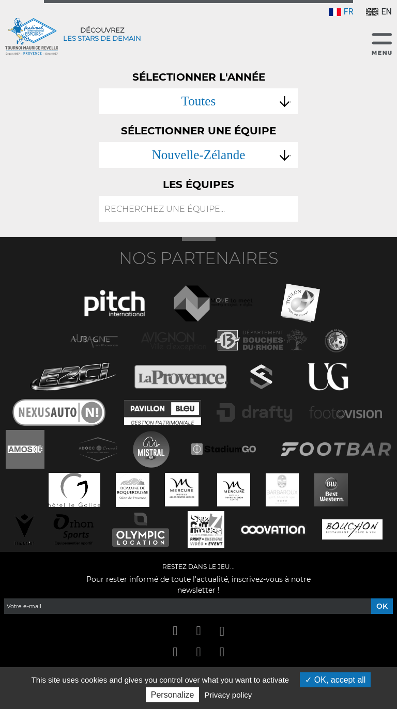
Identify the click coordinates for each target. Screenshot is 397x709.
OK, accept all (335, 679)
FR (341, 12)
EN (379, 12)
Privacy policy (228, 694)
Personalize (172, 694)
